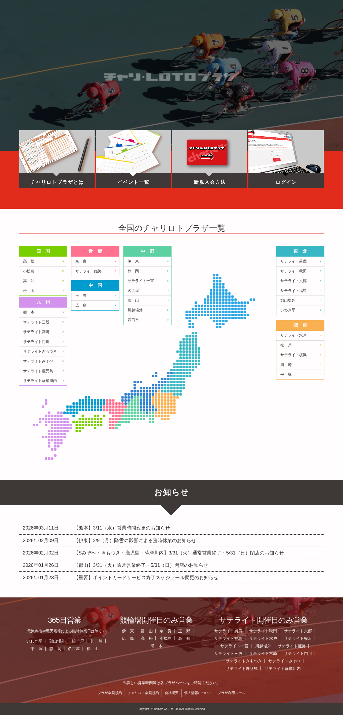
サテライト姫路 (182, 271)
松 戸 (171, 641)
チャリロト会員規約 (236, 693)
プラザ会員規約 (203, 693)
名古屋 (226, 291)
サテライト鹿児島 (132, 371)
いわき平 (128, 641)
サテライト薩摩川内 (133, 381)
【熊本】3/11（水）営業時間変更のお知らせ (122, 496)
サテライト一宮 (234, 281)
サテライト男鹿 (322, 631)
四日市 (226, 320)
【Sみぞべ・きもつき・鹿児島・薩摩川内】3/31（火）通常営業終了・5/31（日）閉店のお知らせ (179, 520)
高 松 (122, 261)
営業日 (158, 23)
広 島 (174, 305)
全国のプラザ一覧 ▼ (213, 23)
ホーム (48, 23)
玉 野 (174, 296)
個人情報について (291, 693)
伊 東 (226, 261)
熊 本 (122, 312)
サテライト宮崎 (130, 332)
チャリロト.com (268, 23)
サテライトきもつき (133, 351)
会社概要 (265, 693)
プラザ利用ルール (325, 693)
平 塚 (130, 648)
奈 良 (174, 261)
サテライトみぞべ (132, 361)
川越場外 (228, 310)
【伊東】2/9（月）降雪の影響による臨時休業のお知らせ (135, 508)
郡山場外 (151, 641)
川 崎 (190, 641)
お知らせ (103, 23)
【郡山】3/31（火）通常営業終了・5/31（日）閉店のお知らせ (141, 533)
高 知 (122, 281)
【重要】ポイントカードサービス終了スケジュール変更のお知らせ (146, 545)
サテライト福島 (322, 638)
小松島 (122, 271)
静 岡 (226, 271)
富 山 (226, 300)
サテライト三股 (130, 322)
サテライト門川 (130, 342)
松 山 (122, 291)
